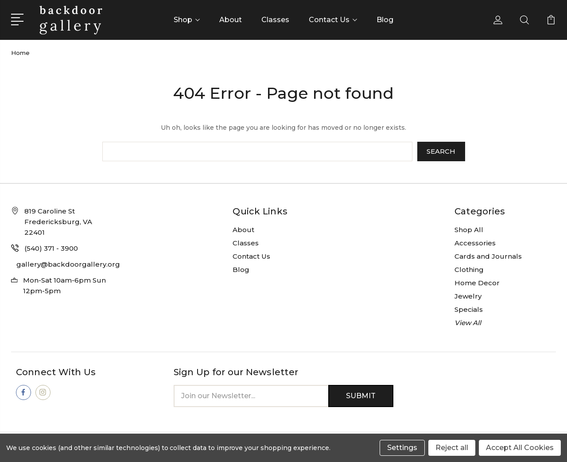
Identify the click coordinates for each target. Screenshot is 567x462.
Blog (385, 20)
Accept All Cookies (520, 447)
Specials (468, 309)
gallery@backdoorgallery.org (68, 264)
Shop (187, 20)
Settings (402, 447)
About (230, 20)
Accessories (475, 243)
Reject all (451, 447)
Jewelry (468, 296)
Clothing (469, 269)
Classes (275, 20)
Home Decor (477, 283)
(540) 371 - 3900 (51, 248)
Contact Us (333, 20)
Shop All (468, 229)
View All (467, 322)
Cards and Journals (488, 256)
